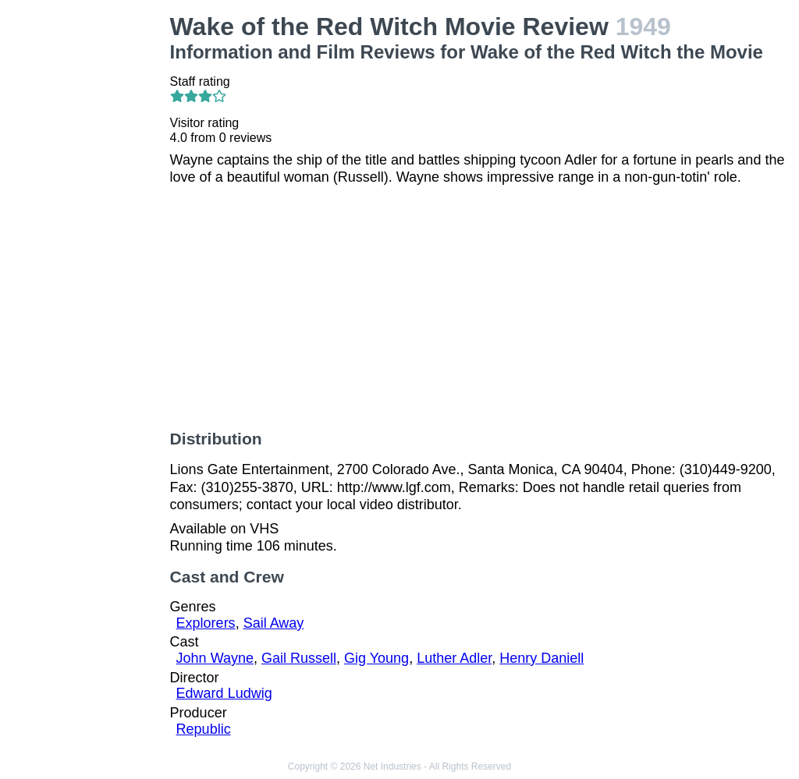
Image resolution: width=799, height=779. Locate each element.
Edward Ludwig (224, 693)
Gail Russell (298, 658)
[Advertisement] (88, 246)
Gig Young (376, 658)
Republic (203, 729)
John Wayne (215, 658)
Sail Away (273, 623)
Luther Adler (454, 658)
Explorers (206, 623)
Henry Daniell (541, 658)
